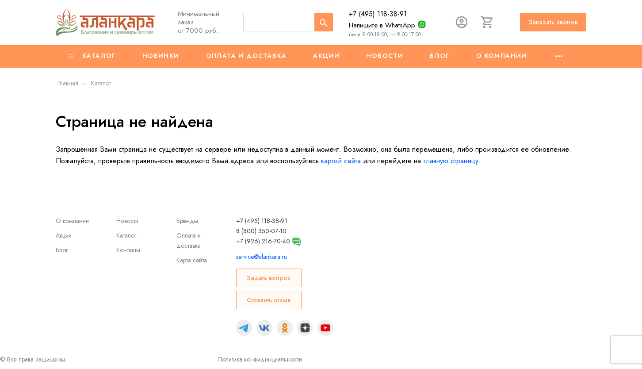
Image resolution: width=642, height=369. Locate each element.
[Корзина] (487, 22)
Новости (384, 55)
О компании (501, 55)
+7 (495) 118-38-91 (378, 14)
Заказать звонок (553, 22)
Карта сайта (191, 260)
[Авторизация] (462, 22)
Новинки (161, 55)
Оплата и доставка (246, 55)
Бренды (187, 220)
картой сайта (341, 161)
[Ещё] (558, 56)
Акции (326, 55)
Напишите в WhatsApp (382, 25)
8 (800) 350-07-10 (261, 231)
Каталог (92, 55)
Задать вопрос (268, 277)
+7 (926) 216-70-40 (263, 241)
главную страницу (450, 161)
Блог (440, 55)
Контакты (128, 250)
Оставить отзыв (268, 300)
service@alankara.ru (261, 256)
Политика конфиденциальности (260, 359)
